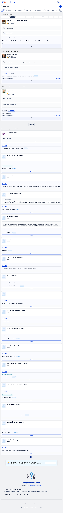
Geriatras (26, 507)
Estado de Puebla (5, 17)
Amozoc (45, 17)
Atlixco (50, 17)
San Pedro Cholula (38, 17)
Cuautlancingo (29, 17)
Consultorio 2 (19, 37)
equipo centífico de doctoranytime (34, 485)
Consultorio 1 (4, 37)
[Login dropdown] (59, 2)
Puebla (12, 17)
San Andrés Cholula (20, 17)
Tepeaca (56, 17)
